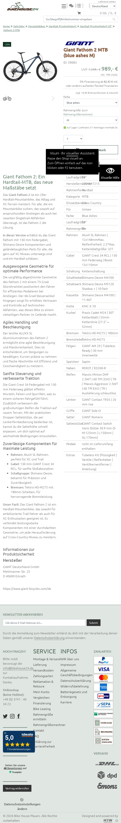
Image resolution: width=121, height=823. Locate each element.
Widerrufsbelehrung (74, 686)
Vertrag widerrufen (17, 788)
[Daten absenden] (94, 622)
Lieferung (40, 664)
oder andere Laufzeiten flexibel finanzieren (92, 86)
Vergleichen (41, 697)
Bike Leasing (42, 708)
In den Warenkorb (93, 150)
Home (6, 26)
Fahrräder (19, 26)
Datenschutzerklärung (49, 637)
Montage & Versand (46, 659)
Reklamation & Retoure (43, 683)
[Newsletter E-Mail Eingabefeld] (44, 622)
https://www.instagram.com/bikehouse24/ (12, 716)
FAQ (36, 736)
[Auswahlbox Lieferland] (103, 6)
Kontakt (38, 730)
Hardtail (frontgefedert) (62, 26)
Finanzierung (42, 703)
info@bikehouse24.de (18, 668)
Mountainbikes (36, 26)
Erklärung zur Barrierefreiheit (44, 743)
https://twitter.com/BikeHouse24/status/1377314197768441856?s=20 (5, 716)
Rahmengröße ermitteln (43, 716)
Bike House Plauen (27, 815)
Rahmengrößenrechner (49, 724)
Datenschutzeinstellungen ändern (22, 806)
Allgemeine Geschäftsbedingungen (76, 672)
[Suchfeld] (76, 19)
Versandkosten (43, 670)
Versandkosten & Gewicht (103, 93)
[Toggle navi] (64, 6)
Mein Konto (41, 692)
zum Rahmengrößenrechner (77, 112)
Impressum (68, 664)
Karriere (66, 702)
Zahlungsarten (43, 676)
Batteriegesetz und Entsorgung (73, 694)
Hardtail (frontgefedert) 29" (96, 26)
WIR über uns (69, 659)
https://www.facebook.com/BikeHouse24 (18, 716)
